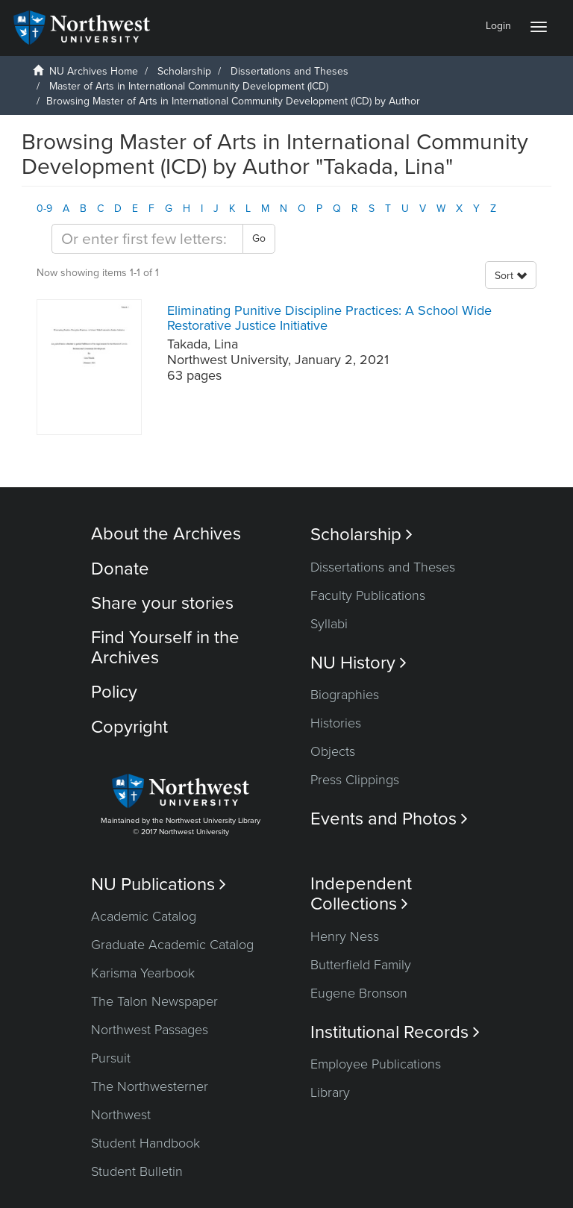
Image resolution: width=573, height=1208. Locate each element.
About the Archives (166, 534)
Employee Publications (375, 1064)
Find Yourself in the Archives (165, 647)
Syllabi (329, 624)
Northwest (121, 1115)
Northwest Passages (149, 1029)
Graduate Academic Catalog (172, 944)
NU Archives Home (93, 71)
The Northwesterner (149, 1086)
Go (259, 238)
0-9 (44, 208)
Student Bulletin (137, 1171)
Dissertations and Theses (289, 71)
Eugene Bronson (358, 993)
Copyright (129, 727)
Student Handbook (145, 1143)
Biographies (344, 694)
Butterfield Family (360, 965)
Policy (114, 692)
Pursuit (111, 1058)
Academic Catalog (143, 916)
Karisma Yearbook (143, 973)
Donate (120, 569)
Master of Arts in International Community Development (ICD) (188, 86)
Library (330, 1092)
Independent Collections (361, 894)
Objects (332, 751)
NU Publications (158, 884)
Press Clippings (354, 780)
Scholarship (184, 71)
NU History (358, 663)
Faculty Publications (367, 595)
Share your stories (162, 603)
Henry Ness (344, 936)
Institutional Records (395, 1032)
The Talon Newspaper (154, 1001)
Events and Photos (389, 819)
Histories (335, 723)
